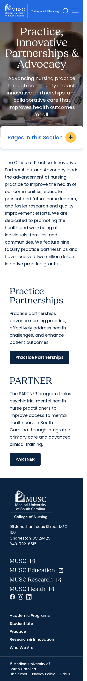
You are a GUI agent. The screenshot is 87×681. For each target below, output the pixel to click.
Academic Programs (30, 615)
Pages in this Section (41, 137)
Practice (18, 631)
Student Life (21, 623)
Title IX (65, 674)
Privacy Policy (43, 674)
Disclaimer (18, 674)
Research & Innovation (32, 639)
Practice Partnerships (39, 357)
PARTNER (25, 459)
